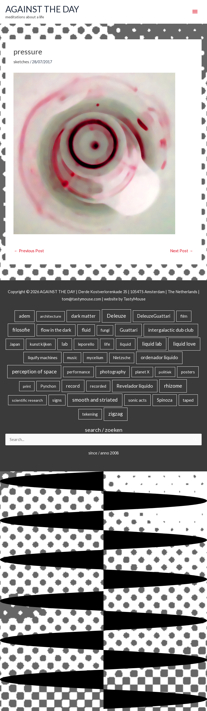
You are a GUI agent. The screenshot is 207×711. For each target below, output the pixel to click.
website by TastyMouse (125, 299)
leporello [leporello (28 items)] (86, 344)
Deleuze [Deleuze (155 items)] (116, 316)
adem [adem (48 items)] (24, 316)
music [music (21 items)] (72, 357)
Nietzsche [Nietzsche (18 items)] (121, 357)
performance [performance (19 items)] (78, 371)
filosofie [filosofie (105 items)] (21, 330)
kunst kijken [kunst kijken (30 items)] (40, 344)
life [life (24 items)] (107, 344)
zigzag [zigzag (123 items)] (115, 414)
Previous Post (29, 250)
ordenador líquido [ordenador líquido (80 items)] (159, 357)
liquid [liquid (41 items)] (125, 343)
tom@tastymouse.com (81, 299)
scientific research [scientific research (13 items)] (27, 400)
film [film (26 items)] (183, 316)
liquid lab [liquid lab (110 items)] (152, 344)
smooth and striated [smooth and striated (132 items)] (95, 400)
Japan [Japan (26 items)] (15, 344)
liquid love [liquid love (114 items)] (184, 344)
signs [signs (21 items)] (57, 400)
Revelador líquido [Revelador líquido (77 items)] (134, 386)
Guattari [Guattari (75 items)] (128, 330)
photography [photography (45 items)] (113, 371)
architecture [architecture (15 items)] (50, 316)
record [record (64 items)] (73, 386)
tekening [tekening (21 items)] (90, 414)
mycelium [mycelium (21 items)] (95, 357)
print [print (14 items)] (27, 386)
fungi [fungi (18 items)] (105, 330)
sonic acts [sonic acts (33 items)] (137, 399)
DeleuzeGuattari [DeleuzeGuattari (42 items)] (153, 315)
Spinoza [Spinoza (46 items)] (164, 400)
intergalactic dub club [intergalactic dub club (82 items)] (171, 330)
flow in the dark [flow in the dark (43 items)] (56, 329)
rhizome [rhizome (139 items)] (173, 386)
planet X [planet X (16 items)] (142, 372)
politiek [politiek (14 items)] (165, 372)
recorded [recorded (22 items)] (98, 386)
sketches (21, 61)
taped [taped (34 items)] (188, 399)
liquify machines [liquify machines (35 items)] (42, 357)
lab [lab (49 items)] (65, 344)
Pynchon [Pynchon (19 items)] (48, 386)
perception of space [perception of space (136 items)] (34, 371)
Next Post (181, 250)
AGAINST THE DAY (42, 9)
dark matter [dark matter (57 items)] (83, 316)
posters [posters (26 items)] (188, 371)
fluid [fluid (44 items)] (86, 329)
